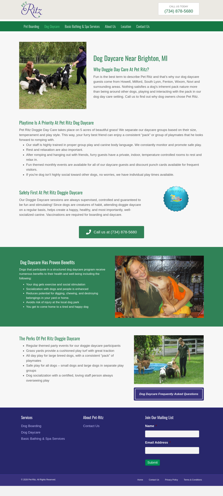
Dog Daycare (52, 26)
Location (126, 26)
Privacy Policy (171, 480)
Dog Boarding (31, 426)
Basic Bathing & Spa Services (82, 26)
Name (151, 426)
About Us (110, 26)
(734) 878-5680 (178, 11)
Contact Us (142, 26)
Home (140, 480)
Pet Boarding (31, 26)
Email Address (158, 442)
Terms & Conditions (193, 480)
